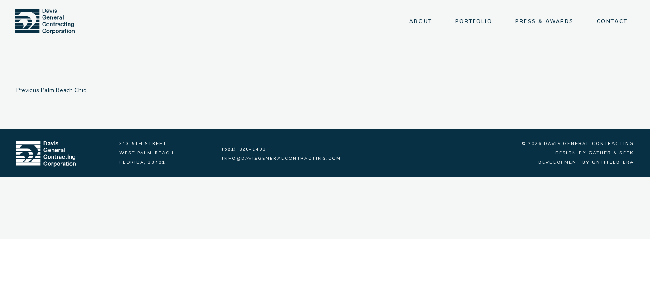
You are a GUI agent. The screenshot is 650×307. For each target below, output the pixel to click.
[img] (45, 21)
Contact (612, 21)
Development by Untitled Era (586, 162)
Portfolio (473, 21)
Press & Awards (544, 21)
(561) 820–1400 (244, 149)
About (420, 21)
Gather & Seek (611, 153)
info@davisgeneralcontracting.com (281, 159)
